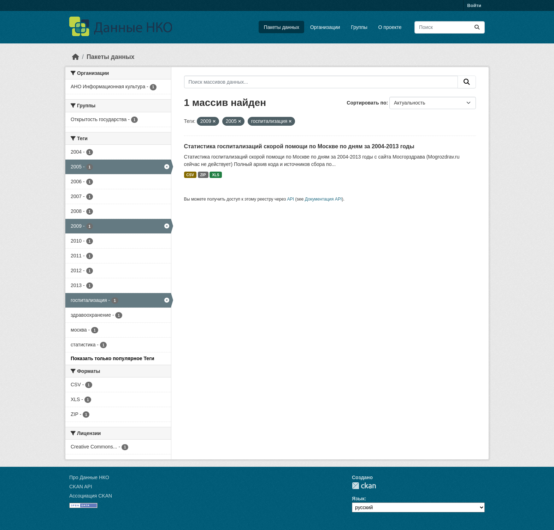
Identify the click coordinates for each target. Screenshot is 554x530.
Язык (358, 498)
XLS (215, 175)
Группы (359, 27)
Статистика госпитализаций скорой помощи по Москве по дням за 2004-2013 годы (299, 146)
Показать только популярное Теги (112, 358)
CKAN (364, 485)
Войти (474, 5)
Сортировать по (366, 103)
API (290, 199)
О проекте (390, 27)
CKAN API (80, 486)
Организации (325, 27)
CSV (190, 175)
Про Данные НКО (89, 477)
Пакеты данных (281, 27)
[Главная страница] (75, 56)
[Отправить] (477, 27)
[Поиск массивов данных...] (449, 27)
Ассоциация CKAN (90, 496)
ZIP (203, 175)
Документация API (323, 199)
